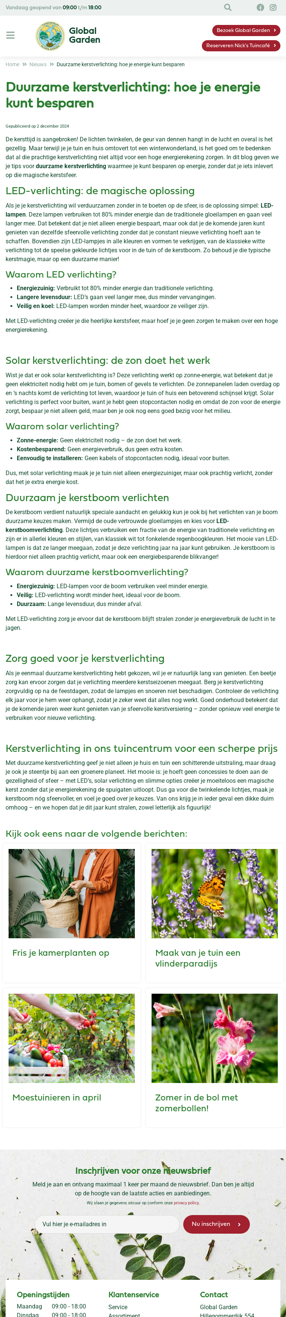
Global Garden (219, 1307)
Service (117, 1307)
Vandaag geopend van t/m (53, 8)
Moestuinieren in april (56, 1098)
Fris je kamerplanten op (60, 953)
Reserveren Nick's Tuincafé (238, 46)
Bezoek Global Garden (243, 30)
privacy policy (186, 1203)
